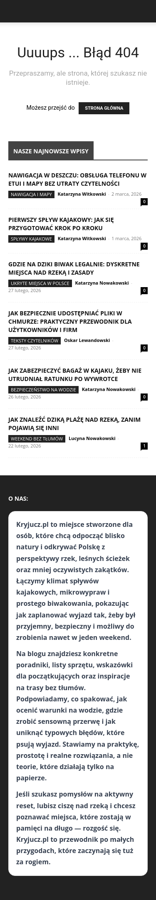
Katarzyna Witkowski (82, 194)
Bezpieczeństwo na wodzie (43, 389)
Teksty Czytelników (34, 340)
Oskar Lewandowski (87, 340)
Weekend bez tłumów (37, 438)
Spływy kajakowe (31, 239)
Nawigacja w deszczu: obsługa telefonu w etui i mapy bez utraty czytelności (77, 179)
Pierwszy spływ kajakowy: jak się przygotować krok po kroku (61, 224)
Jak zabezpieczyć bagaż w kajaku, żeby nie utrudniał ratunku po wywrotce (74, 374)
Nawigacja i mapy (31, 194)
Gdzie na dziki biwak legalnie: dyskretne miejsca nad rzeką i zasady (74, 268)
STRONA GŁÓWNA (104, 108)
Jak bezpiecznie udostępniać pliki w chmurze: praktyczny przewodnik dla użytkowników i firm (70, 321)
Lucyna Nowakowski (92, 438)
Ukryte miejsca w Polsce (40, 283)
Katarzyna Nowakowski (102, 283)
